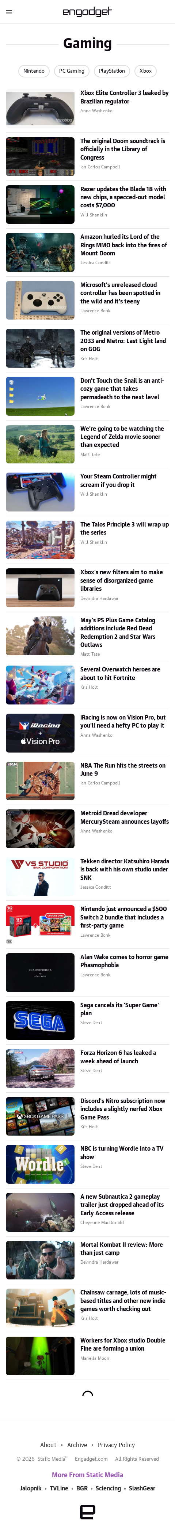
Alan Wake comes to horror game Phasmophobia (124, 961)
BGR (82, 1489)
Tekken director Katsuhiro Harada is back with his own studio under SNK (124, 870)
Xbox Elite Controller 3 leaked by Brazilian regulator (124, 97)
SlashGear (142, 1489)
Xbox (146, 71)
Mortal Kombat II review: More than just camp (121, 1249)
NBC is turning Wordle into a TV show (122, 1153)
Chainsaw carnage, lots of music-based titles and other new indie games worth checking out (123, 1301)
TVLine (59, 1489)
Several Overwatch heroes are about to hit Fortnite (120, 674)
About (48, 1445)
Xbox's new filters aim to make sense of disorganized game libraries (121, 580)
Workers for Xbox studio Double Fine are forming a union (123, 1345)
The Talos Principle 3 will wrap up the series (124, 529)
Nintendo (34, 71)
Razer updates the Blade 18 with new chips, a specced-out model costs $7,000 (123, 197)
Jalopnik (31, 1489)
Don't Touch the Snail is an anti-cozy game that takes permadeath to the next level (122, 389)
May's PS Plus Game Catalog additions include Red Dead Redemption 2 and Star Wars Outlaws (117, 633)
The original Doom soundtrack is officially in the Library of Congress (122, 149)
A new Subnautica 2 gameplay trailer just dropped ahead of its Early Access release (122, 1205)
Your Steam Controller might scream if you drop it (118, 481)
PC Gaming (71, 71)
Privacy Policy (116, 1445)
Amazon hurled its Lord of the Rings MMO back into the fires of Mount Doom (123, 245)
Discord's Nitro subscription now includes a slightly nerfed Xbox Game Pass (123, 1109)
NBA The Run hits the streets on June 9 (123, 770)
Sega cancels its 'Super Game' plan (119, 1009)
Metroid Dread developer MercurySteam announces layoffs (124, 817)
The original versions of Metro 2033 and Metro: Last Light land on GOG (123, 341)
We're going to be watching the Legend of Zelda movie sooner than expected (122, 437)
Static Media (51, 1459)
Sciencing (108, 1489)
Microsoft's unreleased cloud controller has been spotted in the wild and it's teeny (120, 293)
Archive (77, 1445)
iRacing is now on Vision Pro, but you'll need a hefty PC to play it (123, 722)
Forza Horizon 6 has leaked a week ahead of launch (118, 1057)
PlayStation (112, 71)
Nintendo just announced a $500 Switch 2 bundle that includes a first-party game (123, 917)
